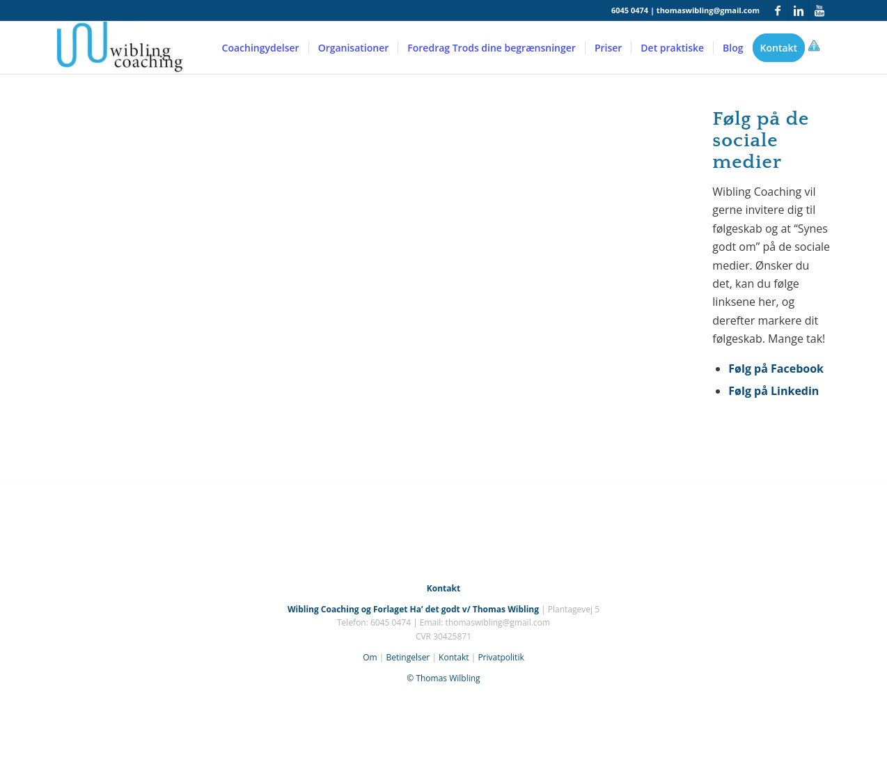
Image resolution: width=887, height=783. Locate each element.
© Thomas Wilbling (443, 678)
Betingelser (408, 657)
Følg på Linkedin (773, 390)
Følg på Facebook (776, 368)
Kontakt (454, 657)
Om (370, 657)
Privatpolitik (501, 657)
